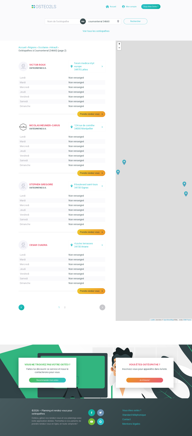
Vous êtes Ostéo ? (150, 7)
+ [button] (119, 44)
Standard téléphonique (134, 414)
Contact (126, 419)
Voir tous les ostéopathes (96, 31)
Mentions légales (131, 423)
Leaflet (152, 320)
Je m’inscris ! (144, 380)
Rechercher (135, 21)
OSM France (187, 320)
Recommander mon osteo (47, 380)
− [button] (119, 48)
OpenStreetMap (168, 320)
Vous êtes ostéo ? (131, 410)
